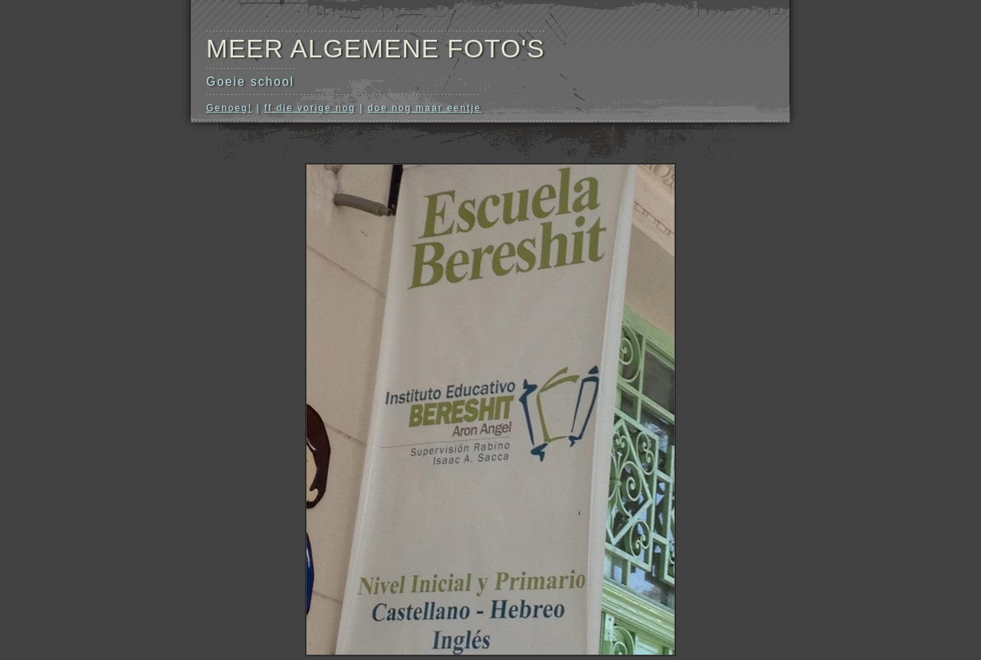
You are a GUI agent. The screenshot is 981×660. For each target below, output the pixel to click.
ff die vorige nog (310, 108)
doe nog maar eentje (424, 108)
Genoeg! (229, 108)
